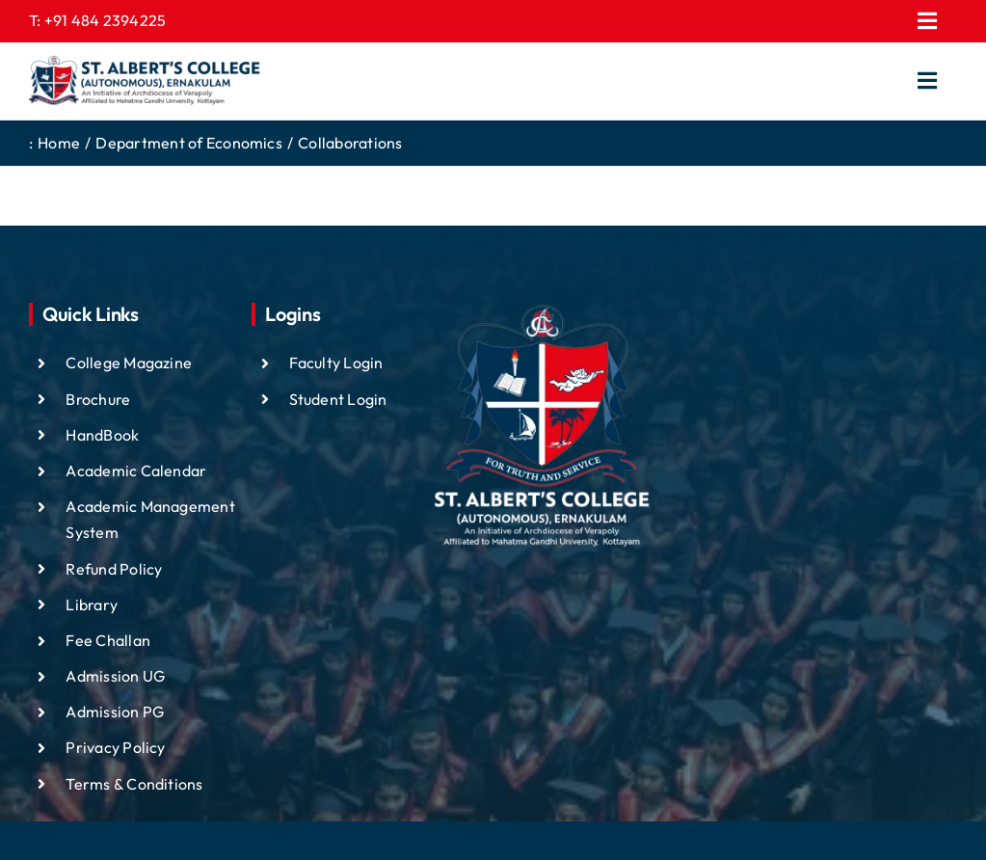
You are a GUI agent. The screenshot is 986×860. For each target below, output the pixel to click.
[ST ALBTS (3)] (144, 81)
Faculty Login (336, 362)
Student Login (338, 399)
